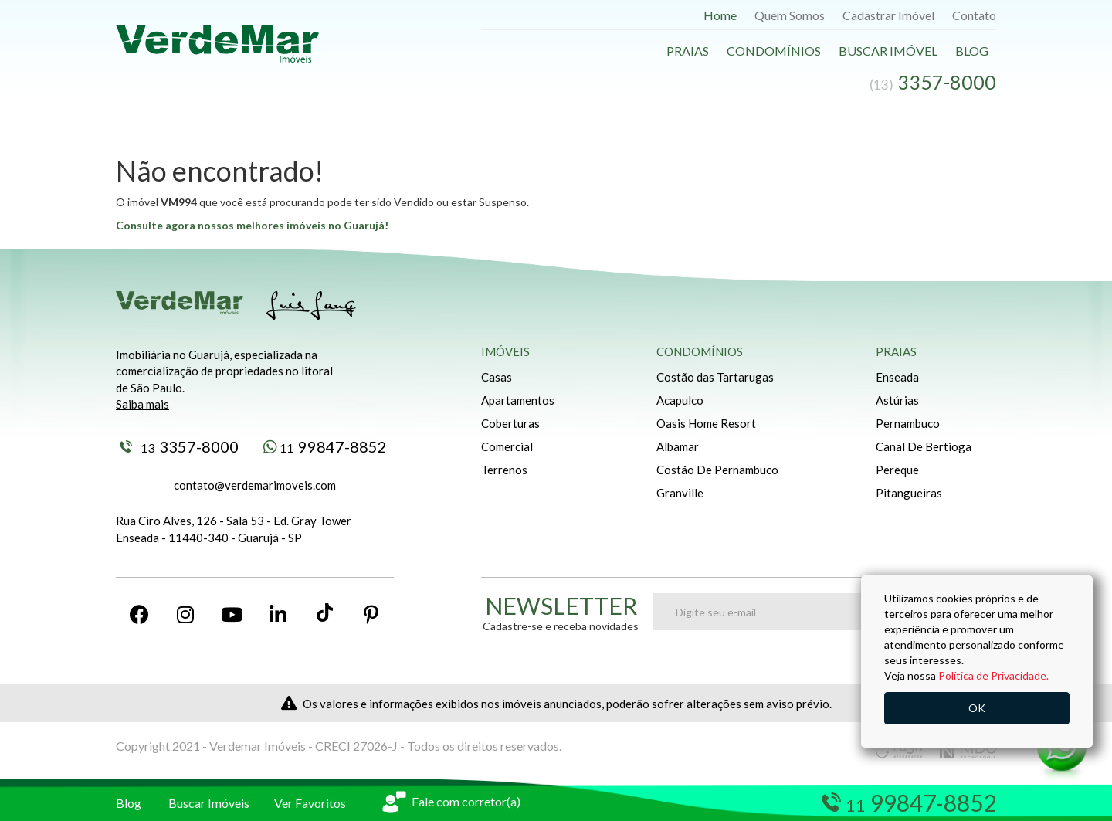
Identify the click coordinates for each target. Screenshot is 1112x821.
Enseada (897, 377)
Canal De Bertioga (923, 446)
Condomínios (774, 50)
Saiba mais (142, 404)
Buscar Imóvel (888, 50)
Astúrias (897, 400)
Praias (687, 50)
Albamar (677, 446)
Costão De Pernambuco (717, 470)
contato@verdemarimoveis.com (255, 485)
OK (976, 707)
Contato (974, 15)
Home (720, 15)
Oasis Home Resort (706, 423)
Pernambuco (908, 423)
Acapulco (679, 400)
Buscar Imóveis (208, 803)
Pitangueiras (909, 493)
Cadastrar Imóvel (888, 15)
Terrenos (504, 470)
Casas (496, 377)
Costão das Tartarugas (715, 377)
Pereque (897, 470)
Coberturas (510, 423)
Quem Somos (789, 15)
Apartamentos (517, 400)
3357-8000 (179, 446)
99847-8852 (325, 446)
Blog (971, 50)
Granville (679, 493)
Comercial (507, 446)
